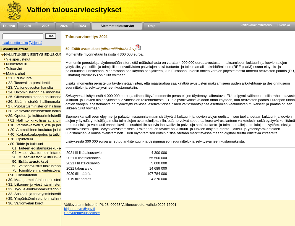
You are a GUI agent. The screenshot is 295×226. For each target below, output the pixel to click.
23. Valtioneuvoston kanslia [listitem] (29, 87)
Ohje (151, 26)
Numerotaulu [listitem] (15, 64)
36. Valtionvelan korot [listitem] (24, 203)
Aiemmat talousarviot (117, 26)
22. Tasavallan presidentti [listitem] (27, 83)
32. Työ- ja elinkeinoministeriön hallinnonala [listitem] (42, 189)
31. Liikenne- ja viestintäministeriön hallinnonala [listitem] (45, 184)
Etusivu (9, 26)
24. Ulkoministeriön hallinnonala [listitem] (32, 92)
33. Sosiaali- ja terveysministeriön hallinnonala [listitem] (44, 194)
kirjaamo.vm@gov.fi (79, 209)
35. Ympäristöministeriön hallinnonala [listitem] (37, 198)
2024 (63, 26)
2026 (27, 26)
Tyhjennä (35, 43)
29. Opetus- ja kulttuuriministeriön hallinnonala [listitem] (44, 116)
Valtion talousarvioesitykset (74, 10)
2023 (82, 26)
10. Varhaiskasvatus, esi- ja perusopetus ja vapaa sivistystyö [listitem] (58, 125)
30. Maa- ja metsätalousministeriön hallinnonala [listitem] (45, 180)
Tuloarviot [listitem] (12, 69)
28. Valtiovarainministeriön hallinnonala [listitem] (38, 111)
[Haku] (22, 36)
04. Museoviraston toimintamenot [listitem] (37, 153)
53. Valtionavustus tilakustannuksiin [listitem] (39, 166)
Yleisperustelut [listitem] (16, 59)
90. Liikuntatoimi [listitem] (22, 175)
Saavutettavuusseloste (82, 213)
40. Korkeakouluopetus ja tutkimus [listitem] (37, 134)
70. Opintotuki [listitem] (20, 139)
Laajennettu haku (15, 43)
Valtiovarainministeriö (256, 25)
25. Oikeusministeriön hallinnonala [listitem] (34, 97)
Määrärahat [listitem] (14, 73)
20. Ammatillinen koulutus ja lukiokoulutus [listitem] (42, 130)
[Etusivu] (12, 11)
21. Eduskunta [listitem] (18, 78)
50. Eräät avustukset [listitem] (28, 161)
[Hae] (50, 36)
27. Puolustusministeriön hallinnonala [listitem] (37, 106)
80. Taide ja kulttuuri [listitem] (25, 144)
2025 (45, 26)
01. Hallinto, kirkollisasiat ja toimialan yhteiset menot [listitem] (51, 120)
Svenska (283, 25)
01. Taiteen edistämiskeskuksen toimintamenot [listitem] (48, 148)
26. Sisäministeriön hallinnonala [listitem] (32, 101)
